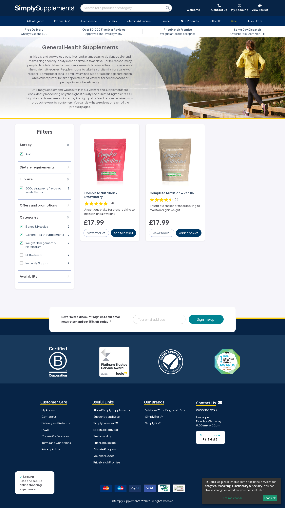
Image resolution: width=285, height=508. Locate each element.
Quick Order (254, 21)
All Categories (35, 21)
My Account (49, 410)
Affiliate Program (104, 449)
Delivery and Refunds (56, 423)
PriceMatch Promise (106, 462)
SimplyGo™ (153, 423)
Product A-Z (62, 21)
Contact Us (49, 416)
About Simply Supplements (111, 410)
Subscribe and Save (106, 416)
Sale (234, 21)
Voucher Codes (103, 456)
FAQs (45, 429)
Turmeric (166, 21)
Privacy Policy (51, 449)
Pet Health (215, 21)
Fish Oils (111, 21)
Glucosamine (88, 21)
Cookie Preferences (55, 436)
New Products (190, 21)
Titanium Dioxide (104, 442)
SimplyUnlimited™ (105, 423)
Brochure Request (105, 429)
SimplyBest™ (154, 416)
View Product (96, 233)
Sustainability (102, 436)
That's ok (270, 498)
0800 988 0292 (206, 410)
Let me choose (233, 498)
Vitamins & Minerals (139, 21)
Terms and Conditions (56, 442)
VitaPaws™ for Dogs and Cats (165, 410)
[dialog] (241, 491)
